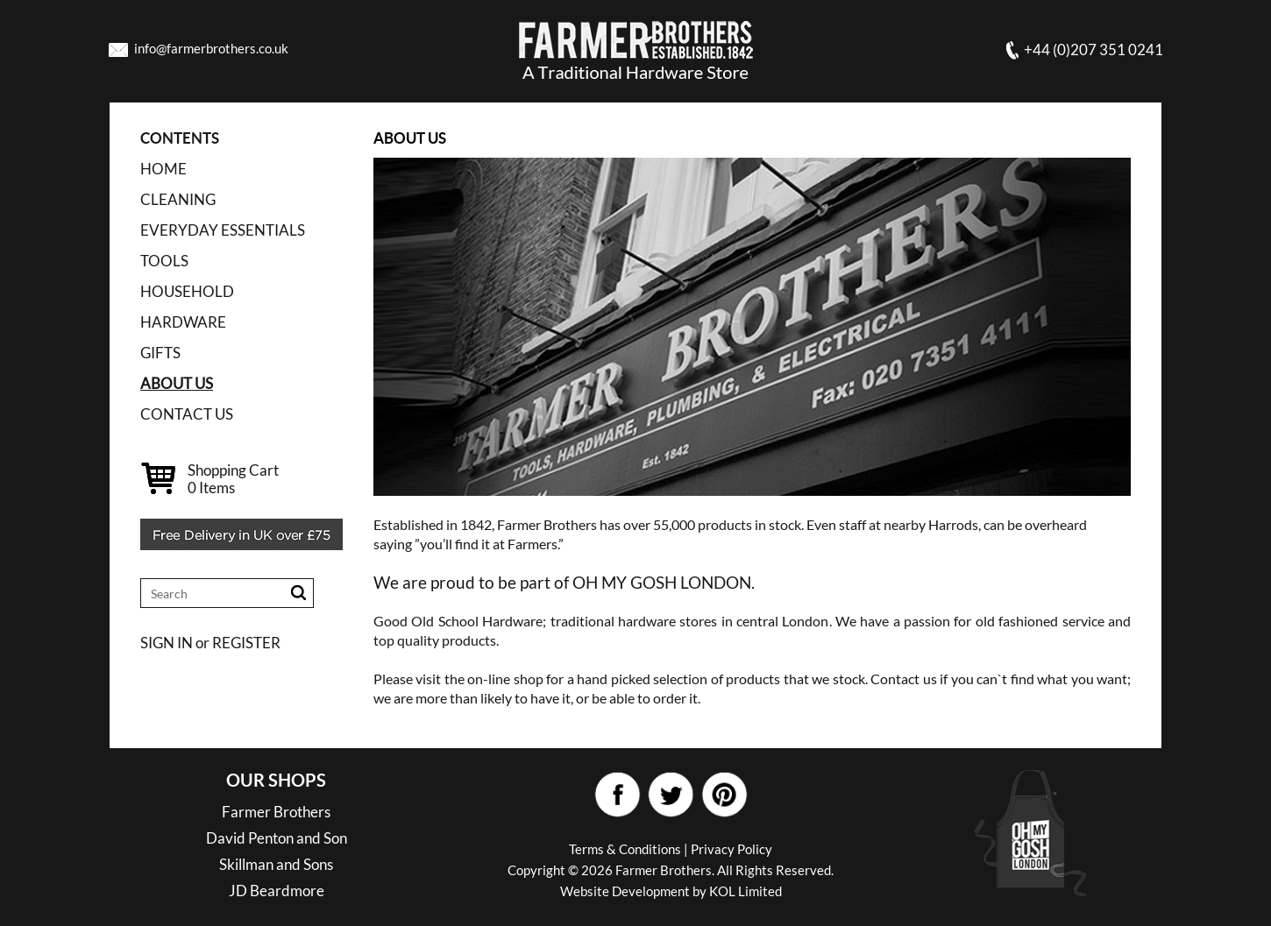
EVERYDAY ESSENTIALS (222, 230)
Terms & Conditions (625, 849)
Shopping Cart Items (233, 479)
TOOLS (164, 260)
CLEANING (178, 199)
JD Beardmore (276, 890)
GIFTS (160, 352)
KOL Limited (745, 891)
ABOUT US (176, 383)
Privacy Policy (731, 849)
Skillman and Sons (276, 864)
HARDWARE (183, 322)
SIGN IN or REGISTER (210, 642)
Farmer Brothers (276, 811)
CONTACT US (186, 414)
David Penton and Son (276, 838)
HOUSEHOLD (187, 291)
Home (163, 168)
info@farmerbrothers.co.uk (211, 48)
